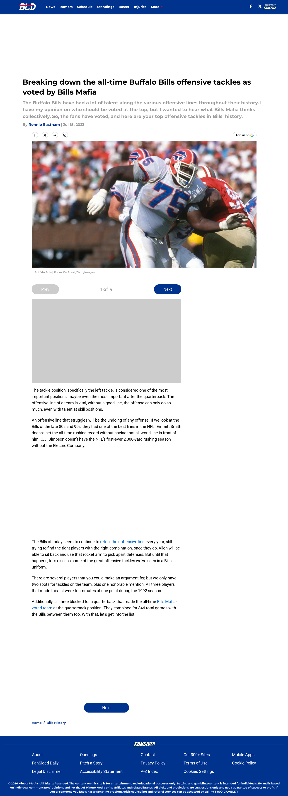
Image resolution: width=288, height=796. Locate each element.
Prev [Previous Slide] (45, 289)
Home (37, 723)
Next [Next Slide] (167, 289)
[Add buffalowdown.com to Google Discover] (245, 135)
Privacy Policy (153, 763)
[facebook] (251, 6)
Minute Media (28, 783)
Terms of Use (196, 763)
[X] (260, 6)
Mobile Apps (243, 754)
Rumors (66, 7)
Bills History (56, 723)
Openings (88, 754)
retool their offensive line (122, 541)
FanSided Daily (45, 763)
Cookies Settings (199, 771)
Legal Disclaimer (47, 771)
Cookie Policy (244, 763)
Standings (105, 7)
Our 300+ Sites (197, 754)
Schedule (85, 7)
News (50, 7)
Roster (124, 7)
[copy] (65, 135)
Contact (148, 754)
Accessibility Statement (101, 771)
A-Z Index (149, 771)
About (37, 754)
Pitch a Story (91, 763)
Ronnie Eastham (44, 124)
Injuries (140, 7)
